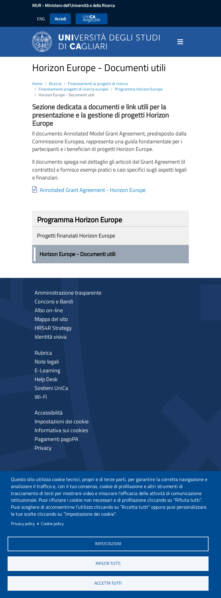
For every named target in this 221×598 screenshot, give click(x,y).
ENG (41, 18)
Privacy (43, 448)
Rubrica (43, 353)
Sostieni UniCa (51, 388)
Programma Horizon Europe (139, 89)
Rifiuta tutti (108, 563)
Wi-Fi (41, 397)
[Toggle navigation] (182, 42)
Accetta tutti (107, 583)
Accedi (60, 18)
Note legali (47, 361)
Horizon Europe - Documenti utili (77, 254)
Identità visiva (50, 337)
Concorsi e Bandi (54, 301)
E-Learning (47, 370)
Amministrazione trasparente (68, 293)
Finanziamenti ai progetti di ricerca (98, 83)
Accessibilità (49, 412)
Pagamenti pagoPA (56, 439)
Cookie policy (52, 524)
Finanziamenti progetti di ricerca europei (73, 89)
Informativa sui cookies (61, 430)
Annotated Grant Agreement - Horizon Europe (93, 190)
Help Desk (46, 379)
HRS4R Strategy (53, 328)
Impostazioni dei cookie (62, 421)
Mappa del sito (51, 319)
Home (37, 83)
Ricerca (55, 83)
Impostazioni (108, 544)
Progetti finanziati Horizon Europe (76, 235)
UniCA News (91, 18)
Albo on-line (49, 310)
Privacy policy (23, 524)
